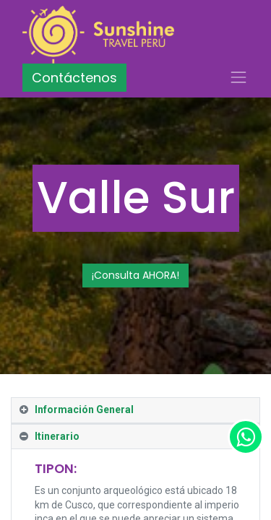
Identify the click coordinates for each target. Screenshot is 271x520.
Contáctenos (74, 78)
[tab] (135, 410)
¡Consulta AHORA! (135, 275)
